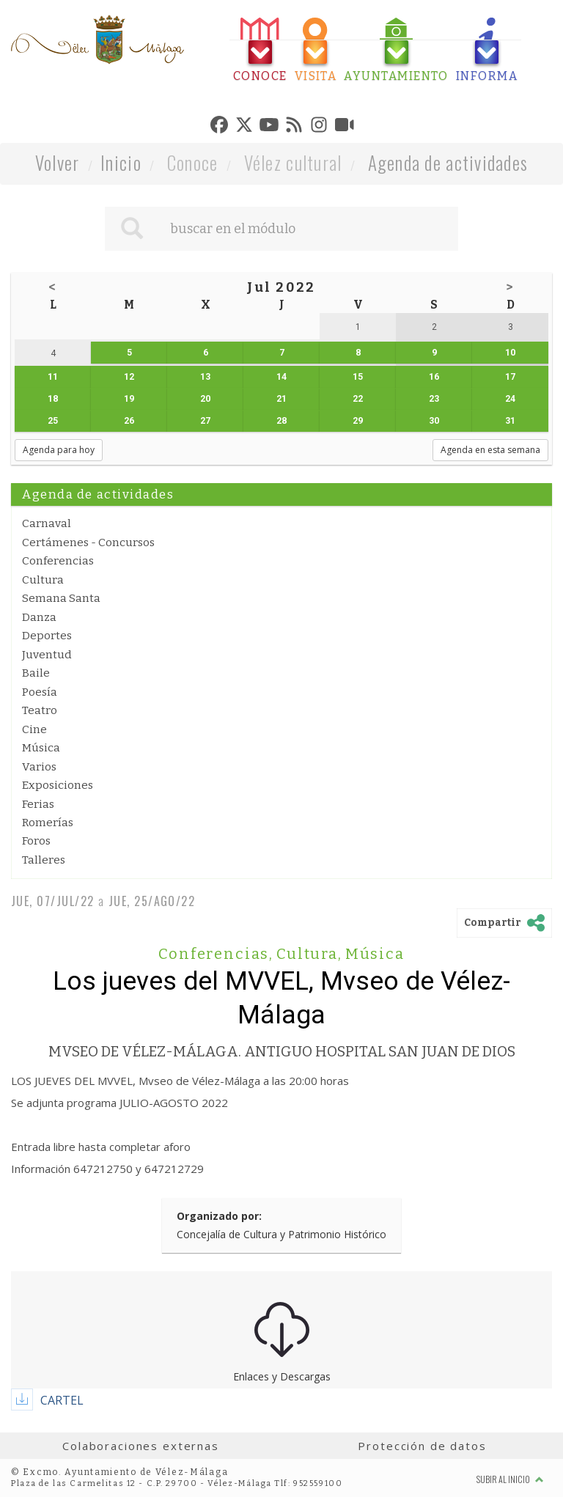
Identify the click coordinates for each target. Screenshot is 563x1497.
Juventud (47, 654)
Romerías (47, 822)
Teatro (39, 710)
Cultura (43, 579)
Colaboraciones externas (140, 1445)
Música (41, 747)
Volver (57, 162)
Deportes (47, 635)
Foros (36, 840)
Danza (39, 617)
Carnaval (46, 523)
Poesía (39, 692)
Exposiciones (57, 785)
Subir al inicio (510, 1479)
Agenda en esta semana (490, 450)
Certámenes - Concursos (88, 542)
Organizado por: (219, 1216)
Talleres (43, 860)
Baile (36, 673)
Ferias (38, 804)
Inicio (120, 162)
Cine (34, 729)
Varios (39, 766)
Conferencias (58, 560)
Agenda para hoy (59, 450)
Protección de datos (422, 1445)
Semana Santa (61, 598)
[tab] (260, 50)
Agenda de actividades (448, 162)
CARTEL (62, 1400)
